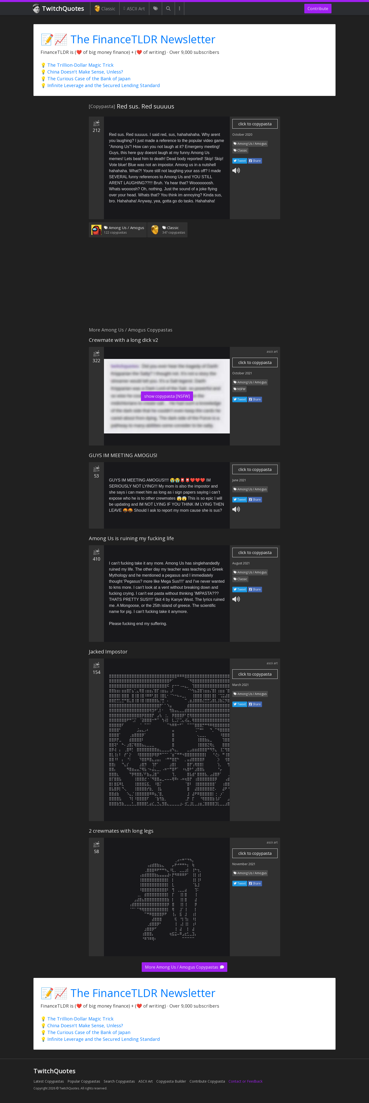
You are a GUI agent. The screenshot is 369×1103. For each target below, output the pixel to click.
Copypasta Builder (171, 1081)
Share (255, 161)
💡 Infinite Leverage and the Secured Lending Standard (100, 85)
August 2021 (241, 563)
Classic (104, 8)
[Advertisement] (184, 285)
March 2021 (240, 685)
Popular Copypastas (83, 1081)
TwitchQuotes (58, 9)
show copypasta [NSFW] (167, 396)
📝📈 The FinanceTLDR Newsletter (128, 39)
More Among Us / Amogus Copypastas (184, 967)
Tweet (240, 161)
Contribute (318, 8)
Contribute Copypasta (207, 1081)
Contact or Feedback (246, 1081)
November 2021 (243, 864)
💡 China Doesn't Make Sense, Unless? (82, 72)
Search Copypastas (119, 1081)
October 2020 (242, 134)
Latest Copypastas (48, 1081)
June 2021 (239, 480)
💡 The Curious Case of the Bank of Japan (85, 79)
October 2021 (242, 373)
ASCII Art (134, 9)
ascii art (272, 351)
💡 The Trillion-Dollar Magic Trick (77, 65)
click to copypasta (255, 124)
